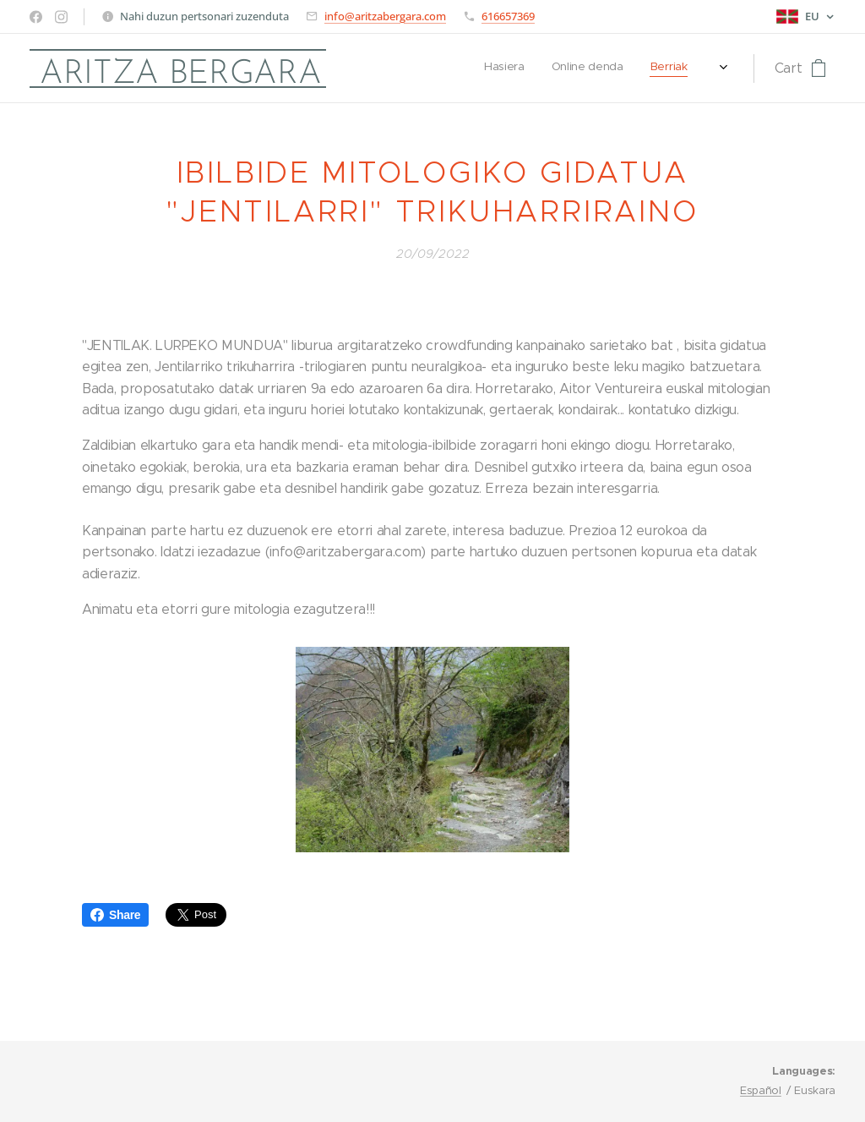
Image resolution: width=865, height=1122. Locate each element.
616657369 (508, 16)
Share (115, 915)
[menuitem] (538, 68)
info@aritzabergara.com (385, 16)
